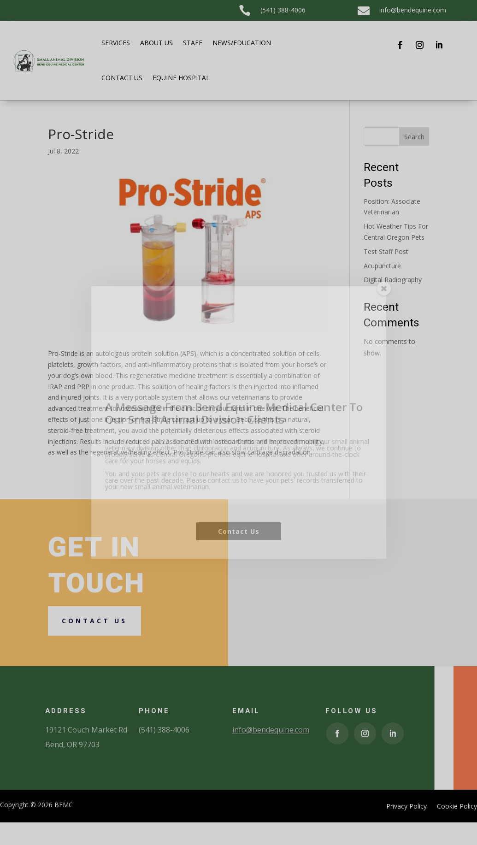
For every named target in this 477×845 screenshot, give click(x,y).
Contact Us (238, 575)
